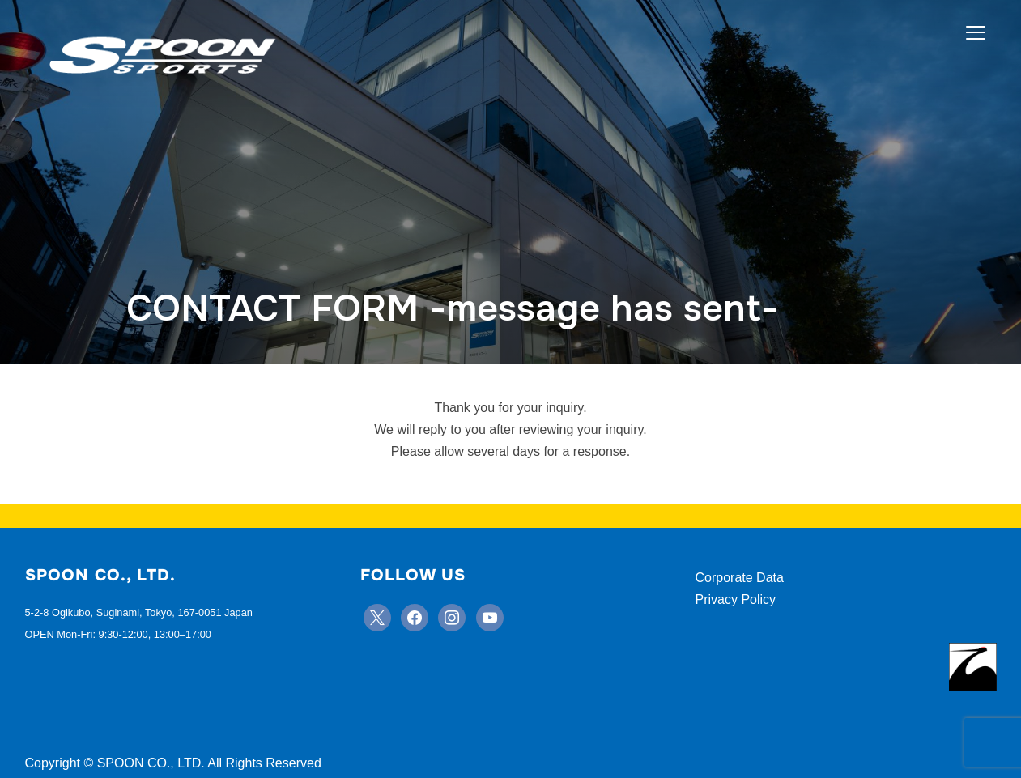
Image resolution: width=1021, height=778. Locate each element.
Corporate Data (740, 578)
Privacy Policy (736, 599)
